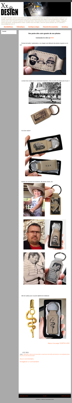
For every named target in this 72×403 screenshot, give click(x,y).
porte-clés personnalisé (30, 355)
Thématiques (20, 27)
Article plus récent (24, 395)
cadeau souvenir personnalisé (35, 354)
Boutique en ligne (33, 27)
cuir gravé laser (44, 354)
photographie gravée (65, 354)
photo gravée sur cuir (57, 354)
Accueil (44, 395)
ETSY (52, 38)
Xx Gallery (65, 27)
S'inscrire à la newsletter (50, 27)
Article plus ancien (65, 395)
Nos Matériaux (8, 27)
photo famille (49, 354)
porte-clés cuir (22, 355)
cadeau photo (26, 354)
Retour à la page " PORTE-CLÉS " (59, 343)
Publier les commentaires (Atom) (47, 399)
